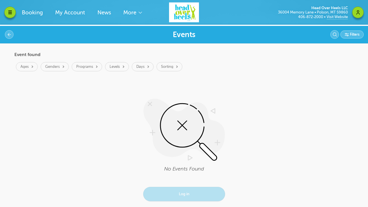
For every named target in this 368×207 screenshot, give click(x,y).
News (104, 12)
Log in (184, 194)
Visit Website (337, 17)
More (130, 12)
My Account (70, 12)
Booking (32, 12)
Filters (354, 34)
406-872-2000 (311, 17)
